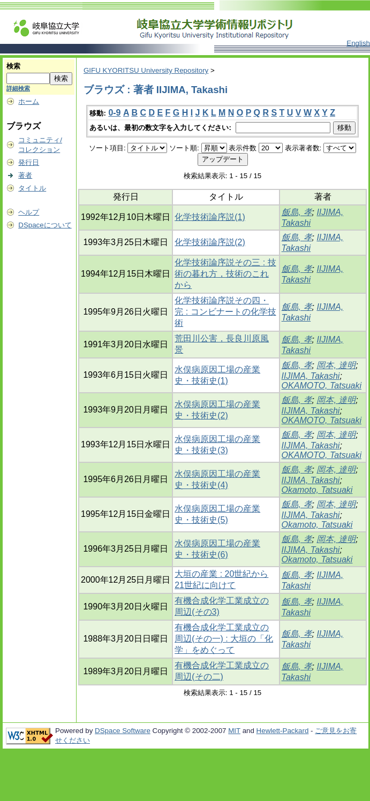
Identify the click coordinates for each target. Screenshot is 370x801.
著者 (25, 175)
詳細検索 (18, 88)
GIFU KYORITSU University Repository (146, 70)
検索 (13, 66)
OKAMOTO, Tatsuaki (321, 385)
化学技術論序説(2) (210, 242)
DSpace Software (122, 731)
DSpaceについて (44, 225)
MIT (234, 731)
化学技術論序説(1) (210, 217)
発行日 (28, 162)
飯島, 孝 (297, 212)
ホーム (28, 101)
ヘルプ (28, 212)
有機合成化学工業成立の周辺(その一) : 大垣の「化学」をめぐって (224, 638)
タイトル (32, 188)
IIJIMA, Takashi (311, 375)
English (358, 43)
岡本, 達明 (336, 365)
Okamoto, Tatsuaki (317, 489)
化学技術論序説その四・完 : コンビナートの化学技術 (225, 311)
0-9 (114, 112)
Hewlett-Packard (282, 731)
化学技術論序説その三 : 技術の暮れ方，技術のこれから (225, 273)
